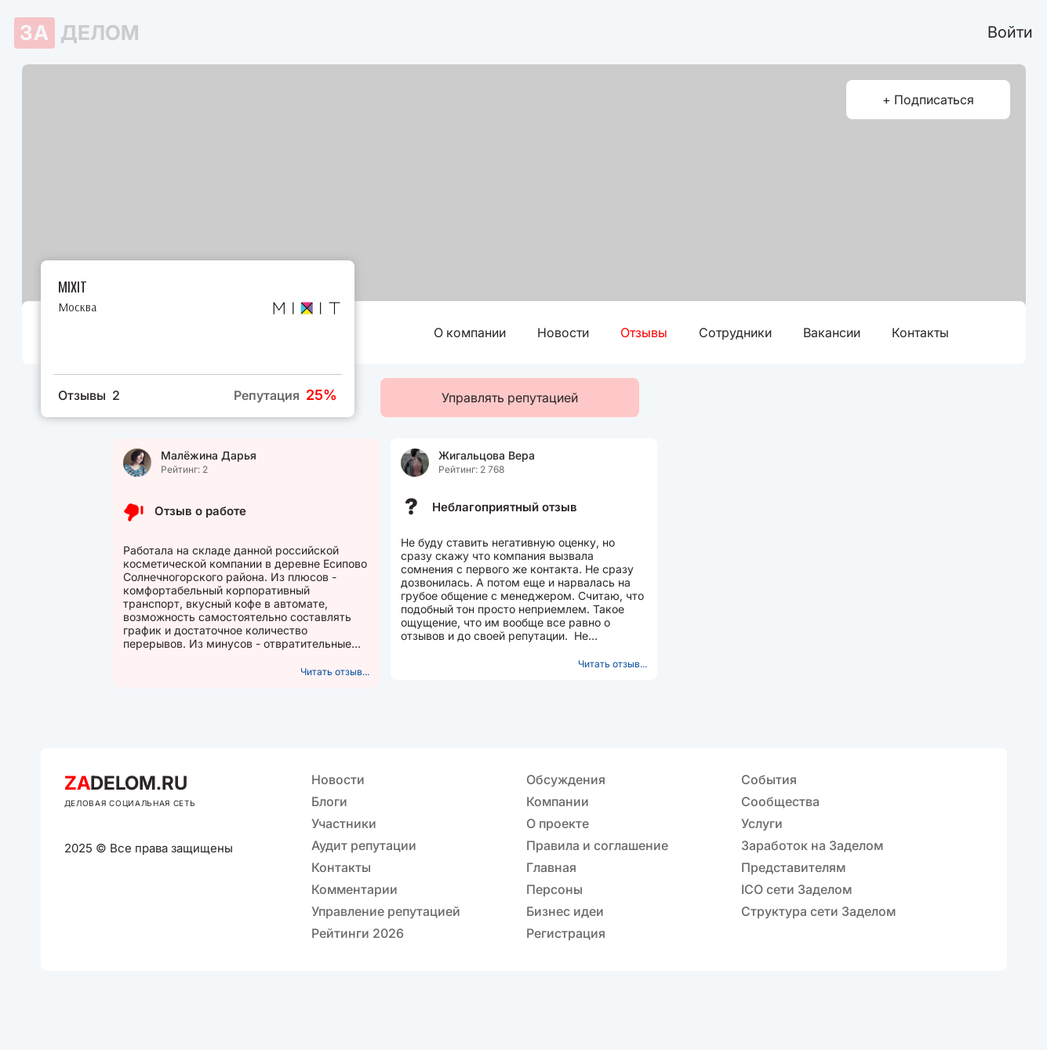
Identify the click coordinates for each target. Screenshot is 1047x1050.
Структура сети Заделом (818, 911)
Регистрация (565, 933)
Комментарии (354, 889)
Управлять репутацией (510, 397)
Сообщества (780, 801)
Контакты (920, 332)
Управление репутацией (385, 911)
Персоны (554, 889)
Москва (77, 307)
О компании (470, 332)
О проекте (557, 823)
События (769, 779)
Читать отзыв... (334, 672)
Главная (551, 867)
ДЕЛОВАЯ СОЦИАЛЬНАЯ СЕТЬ (130, 803)
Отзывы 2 (89, 395)
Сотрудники (735, 332)
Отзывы (643, 332)
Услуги (762, 823)
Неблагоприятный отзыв (504, 507)
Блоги (329, 801)
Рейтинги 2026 (357, 933)
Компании (557, 801)
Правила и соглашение (597, 845)
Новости (563, 332)
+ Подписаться (928, 99)
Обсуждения (565, 779)
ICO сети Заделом (796, 889)
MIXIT (72, 285)
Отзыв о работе (200, 510)
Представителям (793, 867)
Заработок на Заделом (812, 845)
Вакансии (831, 332)
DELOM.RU (125, 783)
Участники (343, 823)
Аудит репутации (363, 845)
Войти (1010, 32)
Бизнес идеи (565, 911)
